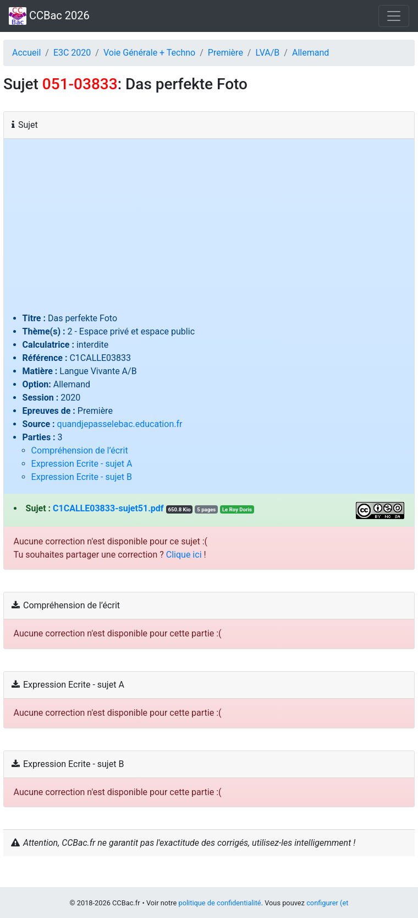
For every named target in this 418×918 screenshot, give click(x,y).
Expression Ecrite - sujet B (81, 477)
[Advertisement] (209, 229)
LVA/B (267, 52)
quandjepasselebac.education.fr (120, 424)
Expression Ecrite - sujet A (82, 463)
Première (225, 52)
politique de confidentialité (219, 903)
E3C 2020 (72, 52)
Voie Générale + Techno (149, 52)
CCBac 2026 (49, 16)
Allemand (310, 52)
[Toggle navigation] (393, 16)
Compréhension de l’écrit (79, 450)
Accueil (26, 52)
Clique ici (184, 554)
